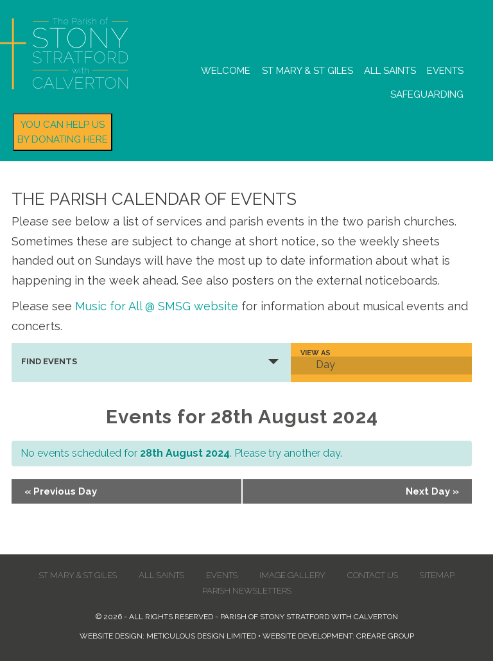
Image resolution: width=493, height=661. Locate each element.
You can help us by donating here (62, 132)
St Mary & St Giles (307, 70)
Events (445, 70)
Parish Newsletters (246, 590)
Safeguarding (426, 94)
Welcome (225, 70)
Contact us (372, 575)
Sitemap (437, 575)
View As (315, 353)
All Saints (390, 70)
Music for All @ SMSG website (156, 306)
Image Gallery (292, 575)
